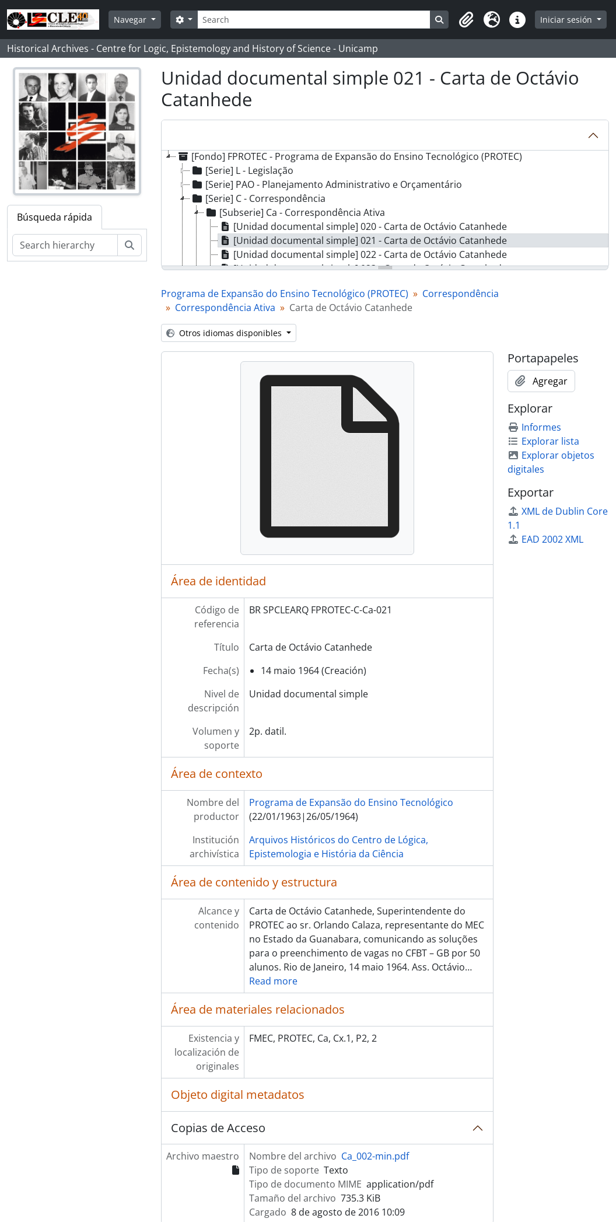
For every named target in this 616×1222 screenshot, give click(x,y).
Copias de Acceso (218, 1128)
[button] (466, 20)
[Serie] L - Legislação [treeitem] (241, 170)
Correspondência (460, 293)
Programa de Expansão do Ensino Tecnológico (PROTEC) (284, 293)
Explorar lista (543, 441)
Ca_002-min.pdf (375, 1156)
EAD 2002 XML (545, 539)
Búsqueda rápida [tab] (54, 217)
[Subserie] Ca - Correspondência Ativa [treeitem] (294, 212)
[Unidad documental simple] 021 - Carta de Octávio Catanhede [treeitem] (362, 240)
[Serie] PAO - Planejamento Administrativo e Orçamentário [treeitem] (326, 184)
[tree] (385, 209)
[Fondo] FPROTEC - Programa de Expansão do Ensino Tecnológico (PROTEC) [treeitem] (349, 156)
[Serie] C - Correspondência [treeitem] (258, 198)
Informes (534, 427)
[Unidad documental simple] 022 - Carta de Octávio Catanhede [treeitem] (362, 254)
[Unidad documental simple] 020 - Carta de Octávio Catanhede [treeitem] (362, 226)
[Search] (313, 20)
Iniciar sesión (567, 19)
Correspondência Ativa (225, 307)
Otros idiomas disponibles (225, 332)
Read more (273, 981)
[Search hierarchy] (65, 245)
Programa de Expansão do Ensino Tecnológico (351, 802)
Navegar (131, 19)
